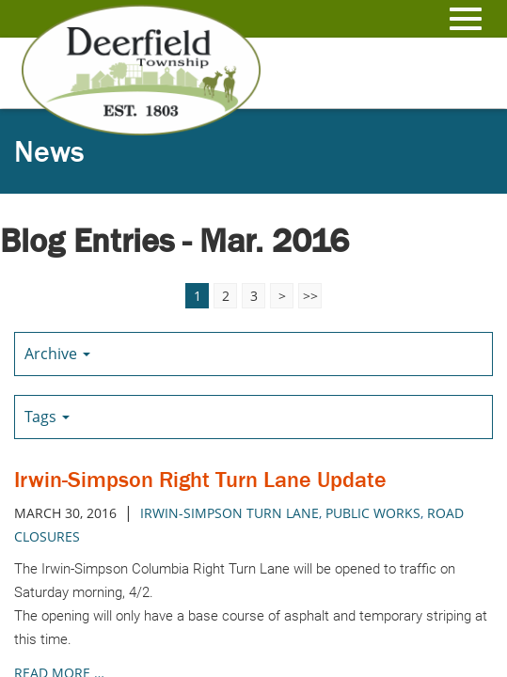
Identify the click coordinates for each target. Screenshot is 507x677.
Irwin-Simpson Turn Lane (229, 513)
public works (372, 513)
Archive (57, 353)
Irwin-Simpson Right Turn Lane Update (200, 479)
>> (310, 296)
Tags (47, 416)
